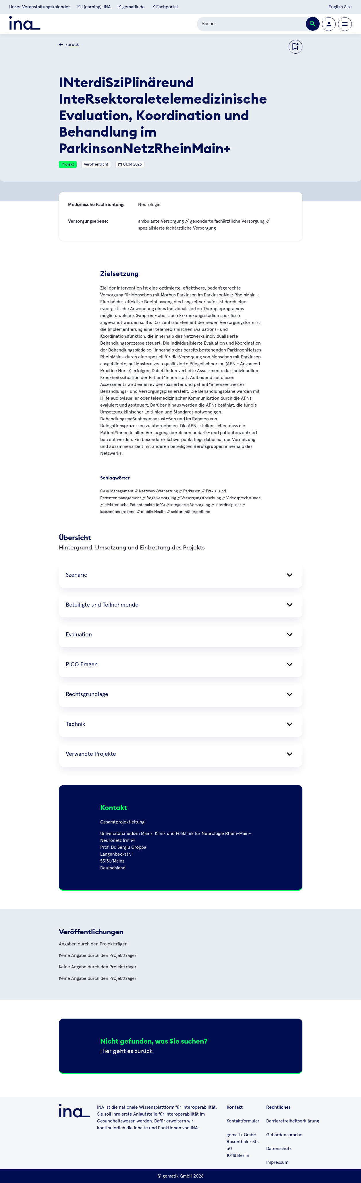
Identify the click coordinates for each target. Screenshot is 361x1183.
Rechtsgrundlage (181, 694)
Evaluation (181, 634)
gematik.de (131, 7)
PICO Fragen (181, 664)
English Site (340, 7)
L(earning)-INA (94, 7)
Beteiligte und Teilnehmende (181, 605)
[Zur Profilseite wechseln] (329, 24)
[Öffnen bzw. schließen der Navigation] (345, 24)
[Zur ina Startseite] (24, 24)
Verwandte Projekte (181, 754)
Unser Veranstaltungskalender (39, 7)
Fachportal (165, 7)
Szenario (181, 575)
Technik (181, 724)
